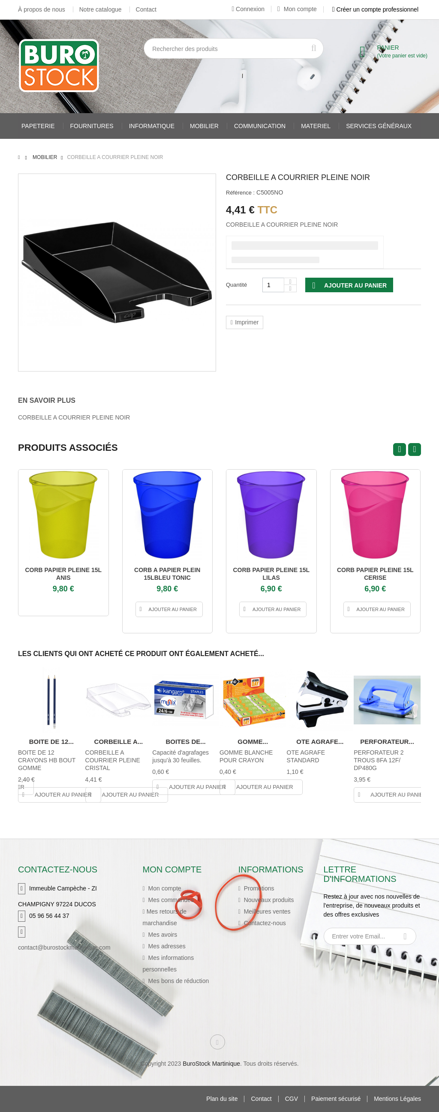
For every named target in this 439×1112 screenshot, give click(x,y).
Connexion (248, 9)
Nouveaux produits (268, 899)
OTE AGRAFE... (319, 741)
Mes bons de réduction (178, 980)
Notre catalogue (100, 9)
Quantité (236, 285)
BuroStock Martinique (211, 1063)
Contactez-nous (264, 923)
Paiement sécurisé (336, 1099)
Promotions (258, 888)
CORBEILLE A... (118, 741)
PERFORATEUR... (387, 741)
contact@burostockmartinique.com (64, 947)
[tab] (53, 400)
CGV (291, 1099)
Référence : (240, 192)
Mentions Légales (397, 1099)
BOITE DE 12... (51, 741)
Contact (146, 9)
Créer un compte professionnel (375, 9)
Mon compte (297, 9)
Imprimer (247, 322)
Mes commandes (170, 899)
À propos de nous (41, 9)
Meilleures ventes (266, 911)
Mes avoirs (162, 934)
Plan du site (222, 1099)
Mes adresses (166, 946)
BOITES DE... (185, 741)
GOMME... (253, 741)
